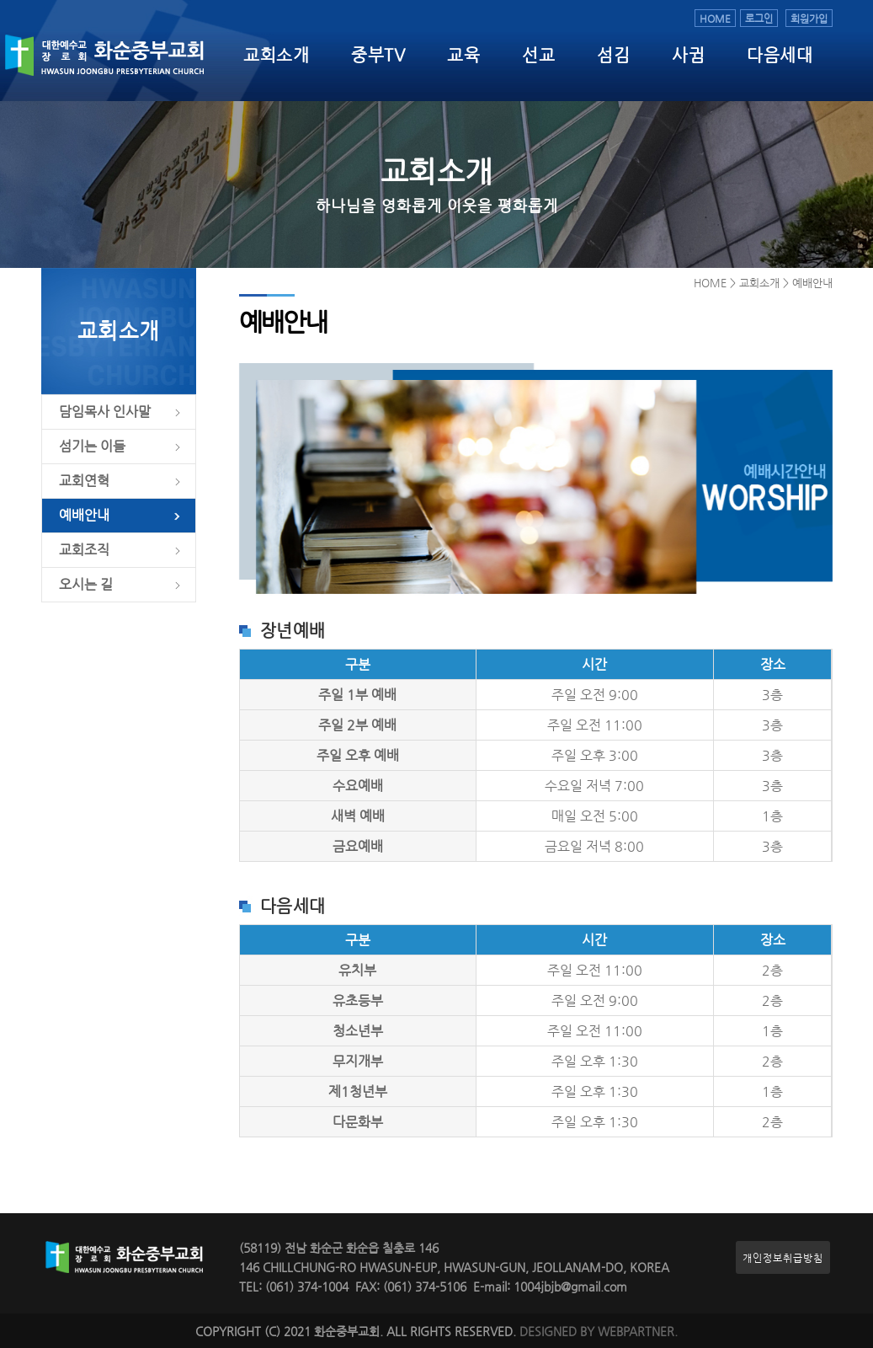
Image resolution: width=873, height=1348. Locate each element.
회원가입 (809, 18)
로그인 (759, 18)
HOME (715, 18)
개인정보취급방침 (783, 1257)
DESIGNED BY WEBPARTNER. (598, 1331)
